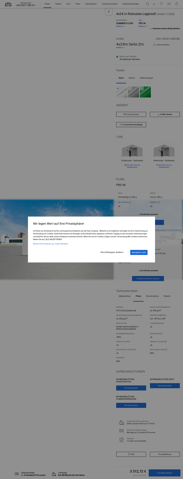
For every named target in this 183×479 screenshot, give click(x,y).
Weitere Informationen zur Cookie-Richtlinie (50, 244)
